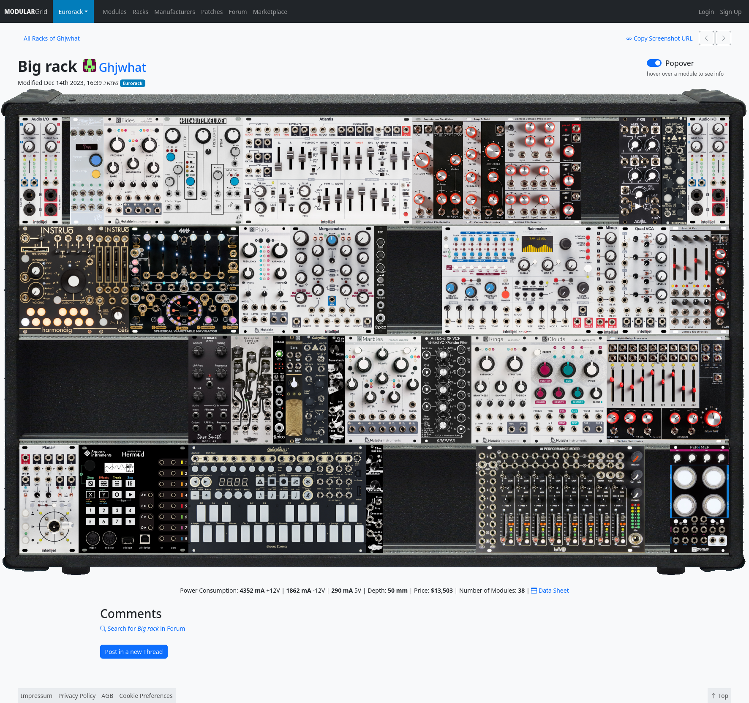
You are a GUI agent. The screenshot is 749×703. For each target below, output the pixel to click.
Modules (115, 12)
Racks (140, 12)
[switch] (654, 63)
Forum (238, 12)
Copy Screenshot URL (659, 38)
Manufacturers (174, 12)
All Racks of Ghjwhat (52, 38)
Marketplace (270, 12)
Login (706, 12)
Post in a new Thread (134, 652)
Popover (679, 63)
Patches (212, 12)
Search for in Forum (142, 628)
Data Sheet (550, 590)
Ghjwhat (122, 67)
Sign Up (730, 12)
